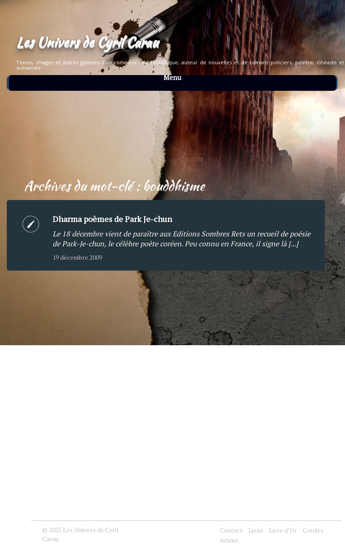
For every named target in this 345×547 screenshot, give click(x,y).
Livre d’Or (283, 530)
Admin (229, 540)
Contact (231, 530)
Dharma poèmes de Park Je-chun (112, 218)
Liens (255, 530)
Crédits (313, 530)
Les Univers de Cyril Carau (87, 42)
